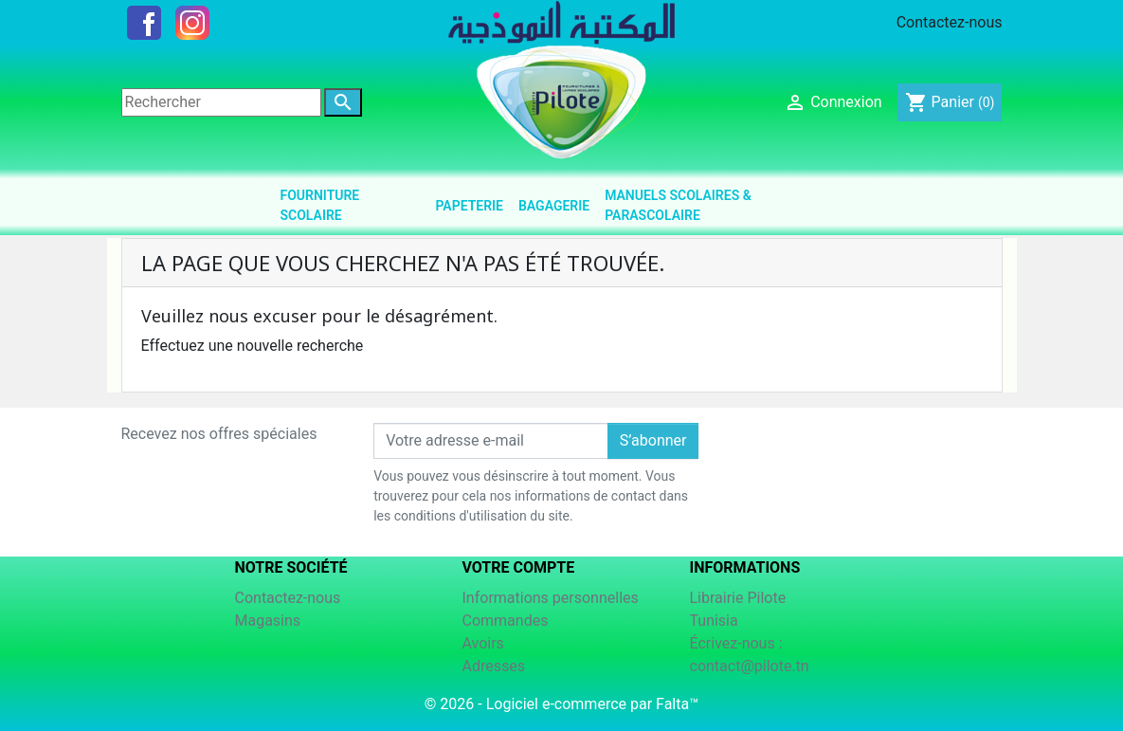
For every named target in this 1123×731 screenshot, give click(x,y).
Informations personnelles (550, 598)
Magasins (268, 621)
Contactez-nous (950, 22)
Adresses (493, 666)
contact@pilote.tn (749, 666)
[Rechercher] (221, 102)
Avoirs (483, 643)
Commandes (505, 621)
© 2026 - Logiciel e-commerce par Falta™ (561, 704)
